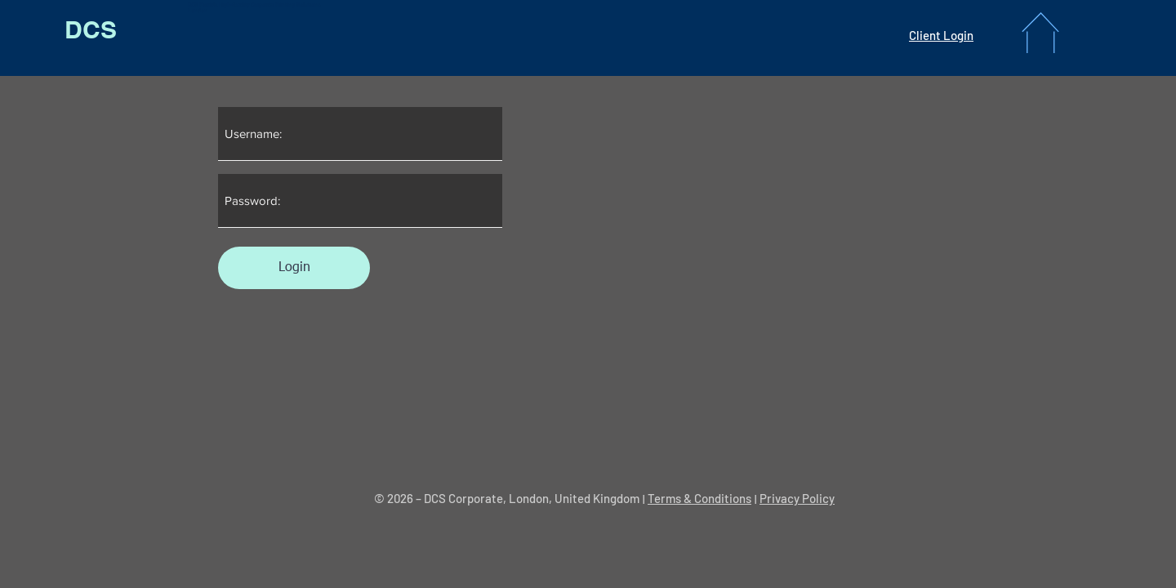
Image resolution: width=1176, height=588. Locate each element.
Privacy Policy (797, 498)
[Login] (294, 268)
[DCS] (90, 29)
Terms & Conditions (699, 498)
